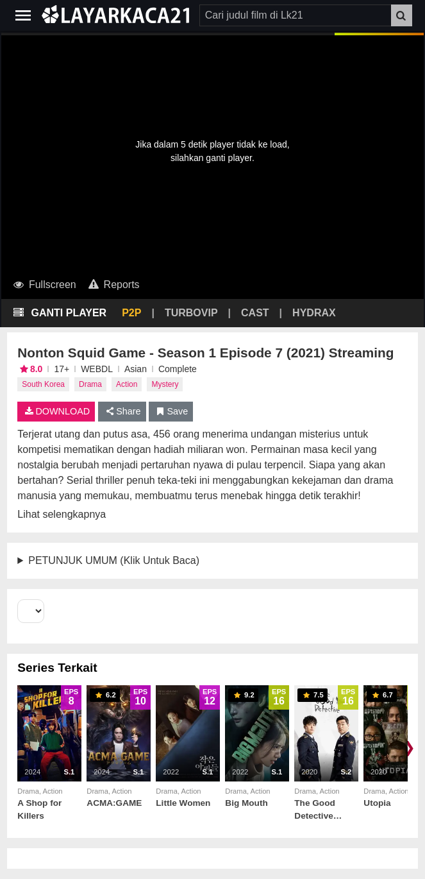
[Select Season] (30, 611)
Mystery (164, 384)
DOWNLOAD (56, 411)
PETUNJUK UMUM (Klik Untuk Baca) (113, 560)
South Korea (43, 384)
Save (171, 411)
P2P (131, 312)
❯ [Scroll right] (409, 747)
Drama (90, 384)
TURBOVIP (191, 312)
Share (122, 411)
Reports (113, 284)
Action (126, 384)
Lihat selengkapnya (61, 514)
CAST (255, 312)
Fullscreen (44, 284)
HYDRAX (314, 312)
